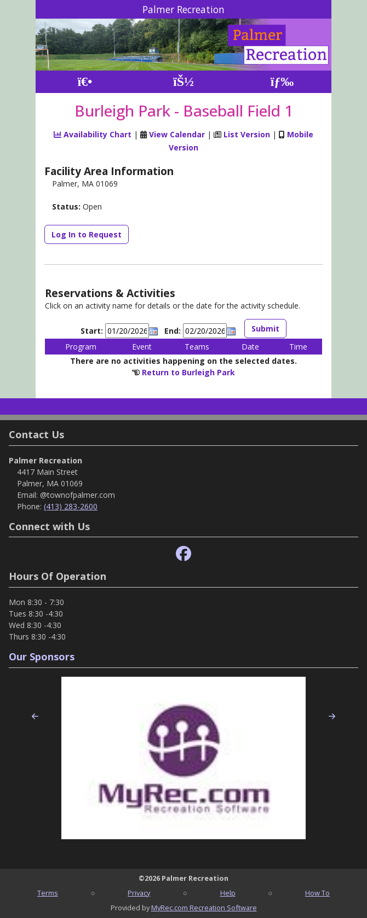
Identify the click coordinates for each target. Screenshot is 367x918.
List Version (246, 134)
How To (317, 893)
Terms (47, 893)
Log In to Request (86, 234)
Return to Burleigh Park (188, 372)
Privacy (139, 893)
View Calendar (177, 134)
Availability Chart (92, 134)
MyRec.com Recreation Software (204, 908)
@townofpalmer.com (77, 495)
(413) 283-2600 (71, 506)
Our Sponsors (41, 656)
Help (228, 893)
